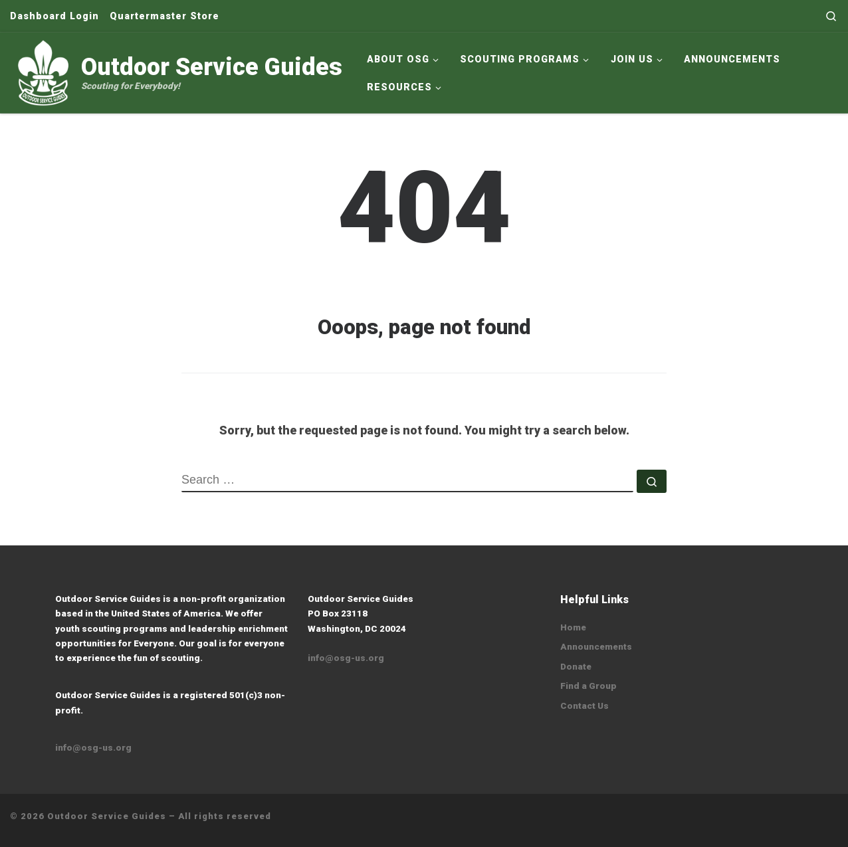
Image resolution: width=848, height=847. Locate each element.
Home (573, 627)
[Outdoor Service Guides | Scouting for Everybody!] (43, 71)
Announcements (596, 646)
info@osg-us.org (93, 747)
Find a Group (588, 685)
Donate (575, 666)
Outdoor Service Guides (106, 816)
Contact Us (584, 705)
